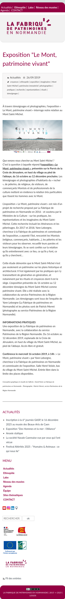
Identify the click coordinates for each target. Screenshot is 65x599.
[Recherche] (12, 518)
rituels (43, 89)
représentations (33, 89)
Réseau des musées (14, 481)
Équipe (7, 490)
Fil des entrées (13, 578)
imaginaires (45, 82)
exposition (34, 82)
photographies (46, 85)
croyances (14, 82)
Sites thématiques (13, 495)
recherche (20, 89)
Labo (6, 477)
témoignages (12, 93)
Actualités (6, 7)
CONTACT (17, 10)
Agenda (5, 10)
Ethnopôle (9, 473)
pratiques (11, 89)
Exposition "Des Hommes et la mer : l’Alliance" (31, 428)
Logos (32, 595)
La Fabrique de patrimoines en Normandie (25, 592)
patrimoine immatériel (28, 85)
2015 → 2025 (55, 592)
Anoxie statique (14, 433)
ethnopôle (24, 82)
